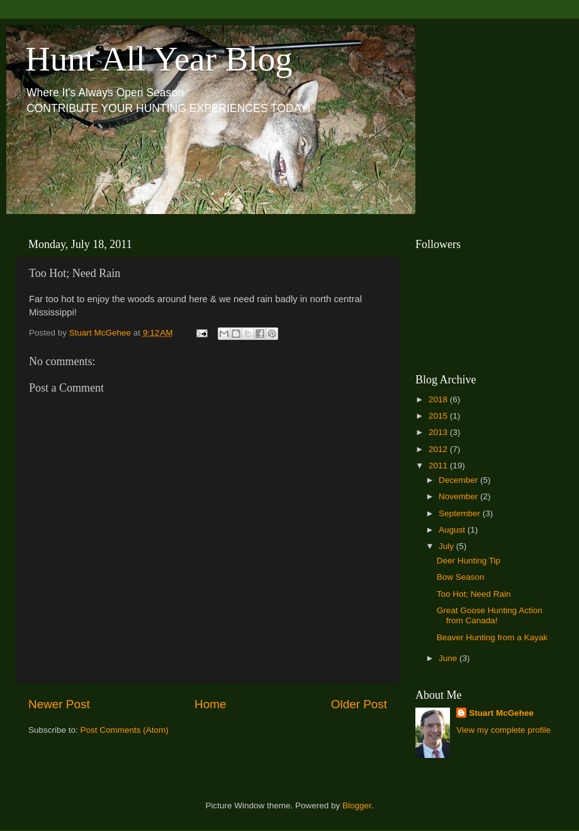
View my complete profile (503, 730)
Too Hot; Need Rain (474, 594)
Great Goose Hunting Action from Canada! (489, 615)
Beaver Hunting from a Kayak (492, 637)
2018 (439, 399)
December (459, 480)
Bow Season (461, 577)
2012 (439, 449)
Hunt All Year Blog (159, 59)
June (449, 658)
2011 (439, 465)
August (453, 529)
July (447, 546)
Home (210, 704)
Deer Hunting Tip (468, 560)
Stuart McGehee (501, 713)
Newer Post (59, 704)
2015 (439, 416)
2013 (439, 432)
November (459, 496)
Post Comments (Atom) (125, 730)
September (461, 513)
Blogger (356, 805)
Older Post (359, 704)
